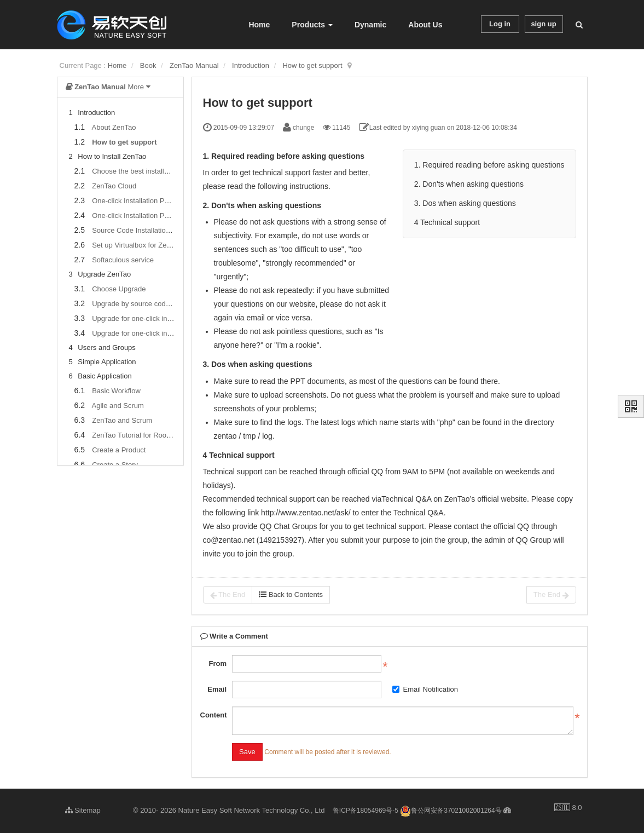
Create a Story (115, 465)
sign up (543, 24)
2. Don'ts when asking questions (469, 184)
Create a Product (119, 450)
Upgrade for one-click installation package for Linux (172, 333)
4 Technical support (447, 222)
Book (148, 65)
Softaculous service (123, 260)
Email (217, 689)
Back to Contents (291, 594)
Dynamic (370, 24)
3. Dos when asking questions (465, 203)
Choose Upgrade (119, 289)
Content (213, 715)
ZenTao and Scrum (122, 420)
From (218, 663)
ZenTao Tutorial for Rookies (135, 435)
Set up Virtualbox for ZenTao (137, 245)
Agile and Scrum (117, 405)
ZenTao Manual (194, 65)
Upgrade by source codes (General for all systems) (172, 304)
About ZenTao (113, 127)
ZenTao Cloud (114, 186)
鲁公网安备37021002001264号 (450, 810)
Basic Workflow (116, 391)
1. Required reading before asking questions (489, 164)
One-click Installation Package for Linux (154, 215)
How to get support (312, 65)
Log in (499, 24)
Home (259, 24)
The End (228, 594)
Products (312, 24)
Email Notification (425, 689)
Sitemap (83, 810)
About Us (425, 24)
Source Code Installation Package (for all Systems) (172, 230)
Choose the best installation (135, 171)
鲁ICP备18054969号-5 (365, 810)
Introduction (250, 65)
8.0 (568, 808)
